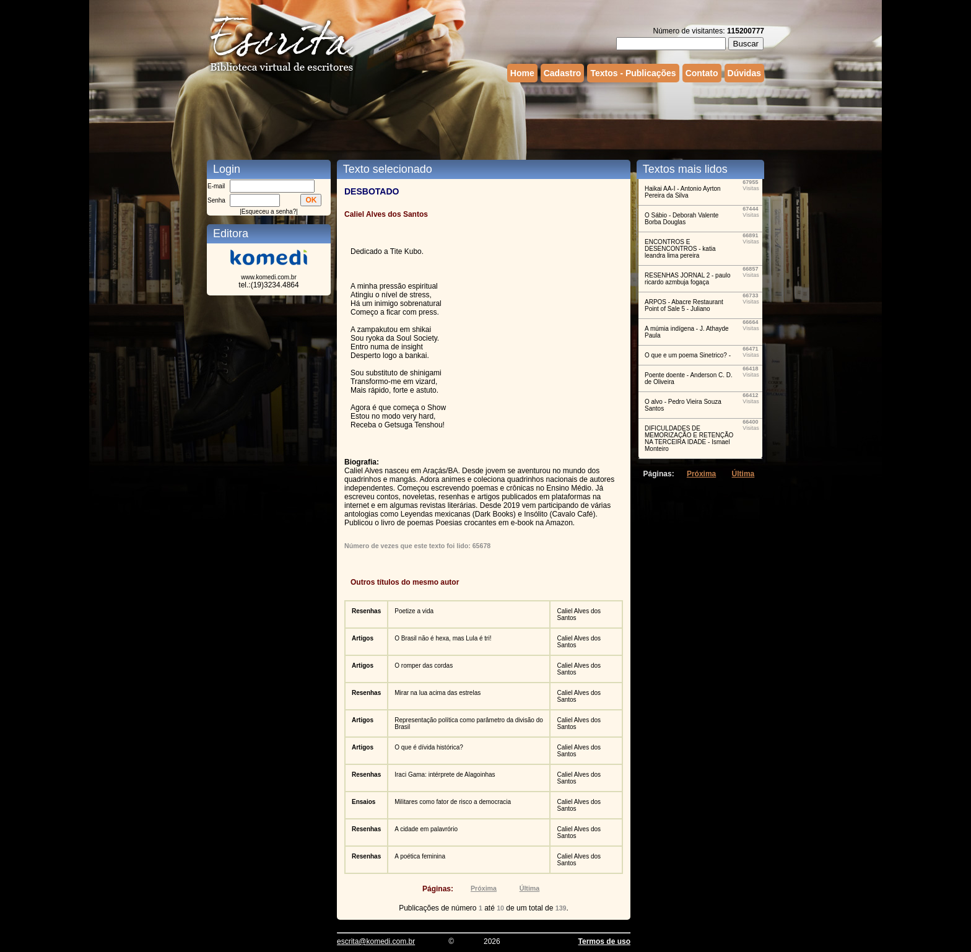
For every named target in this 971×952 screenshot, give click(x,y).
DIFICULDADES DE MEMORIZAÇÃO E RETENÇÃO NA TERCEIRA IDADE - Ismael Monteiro (689, 438)
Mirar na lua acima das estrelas (437, 692)
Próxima (484, 888)
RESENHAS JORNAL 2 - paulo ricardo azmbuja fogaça (688, 279)
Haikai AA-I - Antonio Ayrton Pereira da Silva (683, 192)
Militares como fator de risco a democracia (452, 801)
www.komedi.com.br (268, 277)
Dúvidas (744, 73)
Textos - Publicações (633, 73)
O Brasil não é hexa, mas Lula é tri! (442, 638)
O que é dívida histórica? (428, 747)
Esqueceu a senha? (269, 211)
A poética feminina (419, 856)
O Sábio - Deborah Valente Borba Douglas (681, 218)
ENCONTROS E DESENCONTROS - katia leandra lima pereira (680, 248)
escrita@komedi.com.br (376, 941)
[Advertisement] (485, 119)
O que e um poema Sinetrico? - (688, 355)
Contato (702, 73)
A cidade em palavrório (426, 829)
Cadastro (562, 73)
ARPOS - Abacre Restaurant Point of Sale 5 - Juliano (684, 305)
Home (522, 73)
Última (530, 888)
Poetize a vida (413, 611)
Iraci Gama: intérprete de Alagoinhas (444, 774)
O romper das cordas (423, 665)
